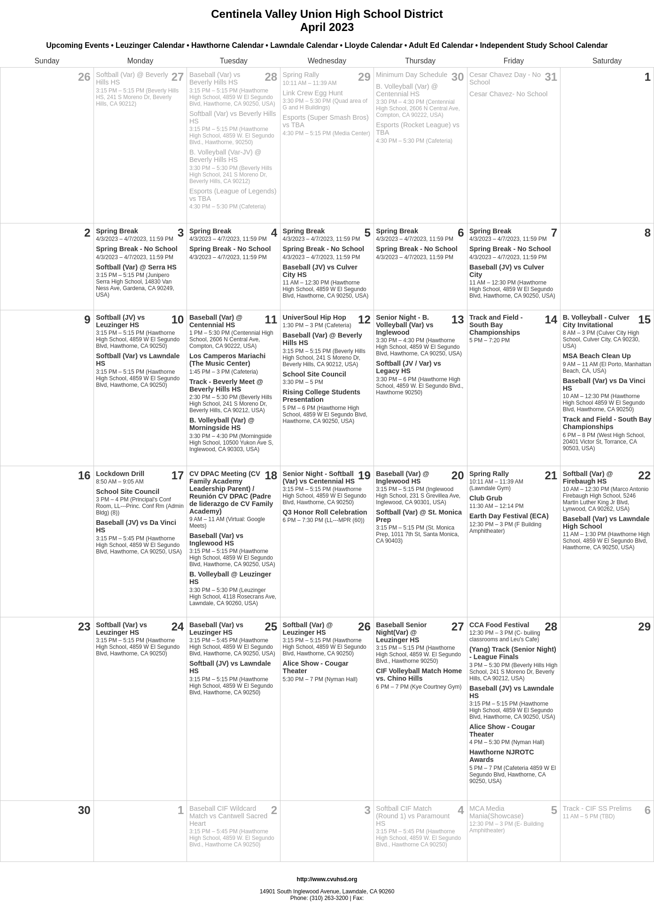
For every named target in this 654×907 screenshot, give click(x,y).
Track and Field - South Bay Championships (496, 325)
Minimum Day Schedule (411, 74)
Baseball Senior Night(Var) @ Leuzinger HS (401, 632)
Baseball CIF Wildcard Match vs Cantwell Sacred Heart (228, 816)
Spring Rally (301, 74)
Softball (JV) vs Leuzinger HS (120, 321)
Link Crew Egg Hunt (313, 93)
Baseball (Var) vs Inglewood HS (216, 539)
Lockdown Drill (120, 473)
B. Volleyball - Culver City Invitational (596, 321)
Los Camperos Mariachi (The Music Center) (227, 359)
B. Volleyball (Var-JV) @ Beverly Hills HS (225, 155)
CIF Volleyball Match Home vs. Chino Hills (419, 674)
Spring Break (117, 231)
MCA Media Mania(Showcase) (496, 812)
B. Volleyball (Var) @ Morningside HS (222, 423)
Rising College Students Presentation (322, 395)
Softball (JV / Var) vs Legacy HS (408, 367)
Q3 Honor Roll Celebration (325, 512)
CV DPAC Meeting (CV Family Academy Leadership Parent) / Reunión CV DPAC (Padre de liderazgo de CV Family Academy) (231, 492)
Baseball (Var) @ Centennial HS (215, 321)
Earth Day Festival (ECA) (509, 516)
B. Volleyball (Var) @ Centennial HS (407, 90)
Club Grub (485, 498)
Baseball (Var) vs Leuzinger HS (216, 628)
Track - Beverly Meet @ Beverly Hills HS (226, 385)
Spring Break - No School (137, 249)
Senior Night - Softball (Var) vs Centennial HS (319, 477)
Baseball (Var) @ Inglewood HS (402, 477)
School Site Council (314, 374)
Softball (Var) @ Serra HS (136, 267)
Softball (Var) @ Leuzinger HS (308, 628)
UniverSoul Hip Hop (314, 317)
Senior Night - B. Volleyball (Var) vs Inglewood (404, 325)
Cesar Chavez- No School (508, 94)
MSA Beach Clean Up (597, 356)
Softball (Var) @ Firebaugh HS (588, 477)
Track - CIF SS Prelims (597, 808)
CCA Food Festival (499, 625)
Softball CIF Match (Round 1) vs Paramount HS (413, 816)
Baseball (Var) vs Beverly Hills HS (215, 78)
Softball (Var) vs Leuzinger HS (121, 628)
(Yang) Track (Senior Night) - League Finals (512, 653)
